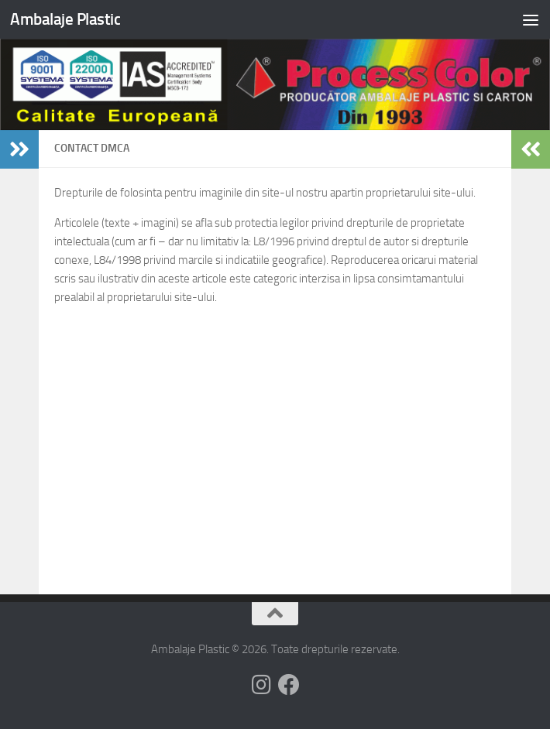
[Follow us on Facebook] (289, 685)
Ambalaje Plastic (65, 19)
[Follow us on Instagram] (261, 685)
